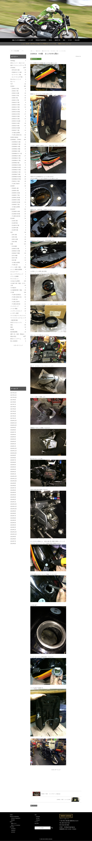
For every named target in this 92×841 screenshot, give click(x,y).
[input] (15, 50)
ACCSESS (12, 826)
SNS (35, 814)
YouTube (37, 818)
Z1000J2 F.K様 (34, 805)
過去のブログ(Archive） (16, 825)
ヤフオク (36, 821)
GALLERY (37, 823)
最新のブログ (14, 823)
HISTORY (13, 832)
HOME (11, 814)
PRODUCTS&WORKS (14, 816)
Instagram (38, 820)
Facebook (38, 816)
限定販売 (13, 820)
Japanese (34, 59)
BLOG (11, 821)
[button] (23, 51)
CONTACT (13, 830)
